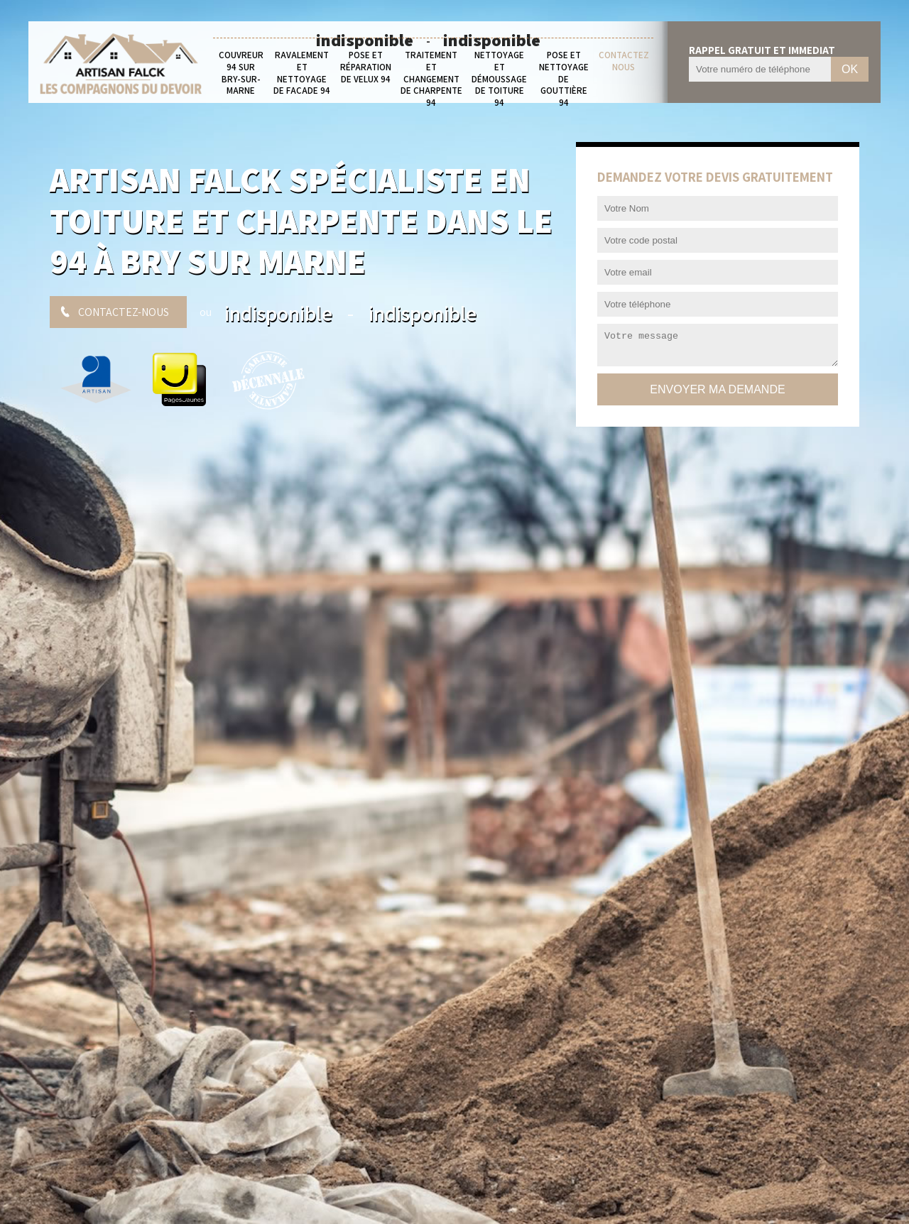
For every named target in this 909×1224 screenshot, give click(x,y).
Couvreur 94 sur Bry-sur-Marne (241, 73)
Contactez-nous (123, 312)
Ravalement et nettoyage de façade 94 (301, 73)
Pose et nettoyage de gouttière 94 (564, 79)
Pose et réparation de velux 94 (365, 67)
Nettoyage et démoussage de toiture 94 (499, 79)
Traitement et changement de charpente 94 (431, 79)
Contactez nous (624, 61)
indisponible (278, 313)
